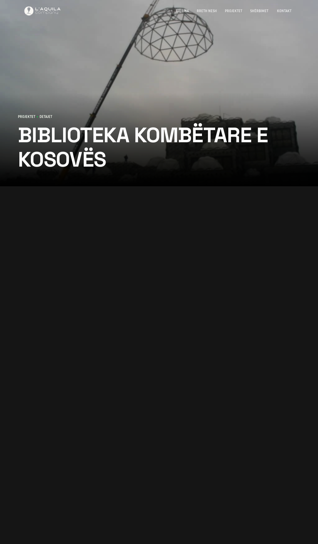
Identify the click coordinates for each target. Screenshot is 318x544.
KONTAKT (284, 11)
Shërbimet (259, 11)
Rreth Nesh (207, 11)
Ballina (182, 11)
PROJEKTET (233, 11)
